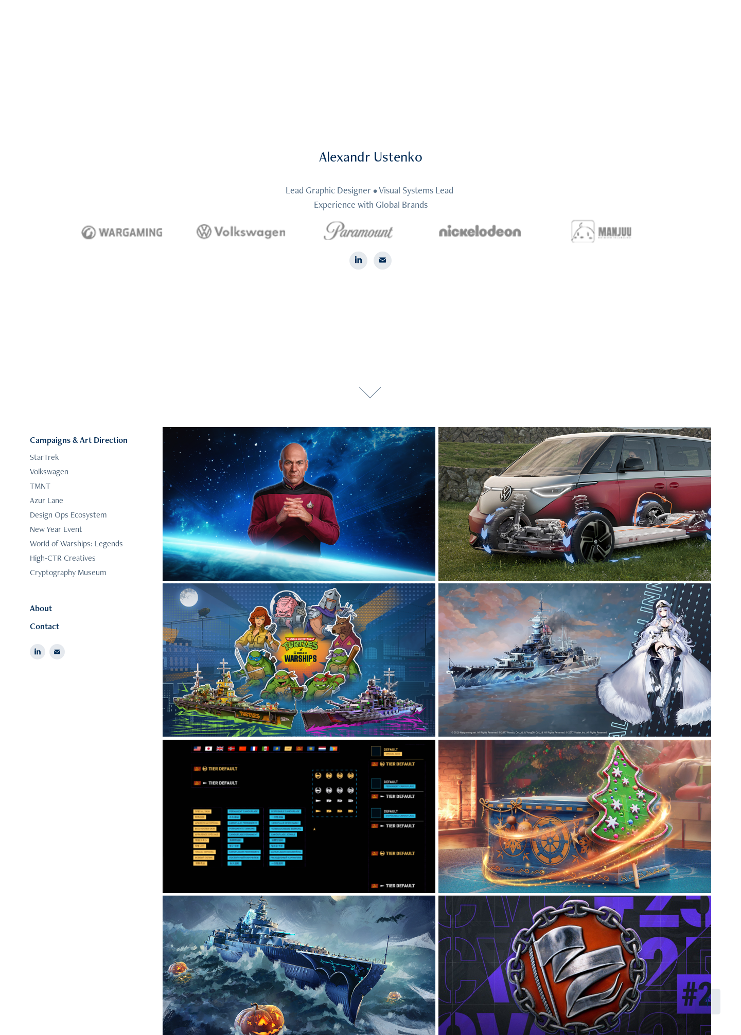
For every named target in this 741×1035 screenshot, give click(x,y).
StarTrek (44, 457)
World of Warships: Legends (76, 543)
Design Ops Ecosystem (68, 514)
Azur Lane (46, 500)
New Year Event (56, 529)
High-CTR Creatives (63, 557)
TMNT (40, 485)
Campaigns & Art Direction (79, 439)
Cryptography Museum (68, 572)
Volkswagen (49, 471)
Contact (44, 626)
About (41, 608)
